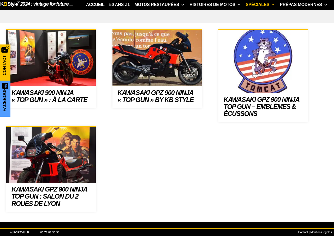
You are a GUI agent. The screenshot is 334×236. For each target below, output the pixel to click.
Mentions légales (321, 232)
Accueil (95, 18)
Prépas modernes (304, 18)
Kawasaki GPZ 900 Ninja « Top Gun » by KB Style (156, 110)
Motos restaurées (159, 18)
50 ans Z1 (119, 18)
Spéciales (260, 18)
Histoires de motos (215, 18)
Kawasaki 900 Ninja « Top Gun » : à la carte (49, 110)
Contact (303, 232)
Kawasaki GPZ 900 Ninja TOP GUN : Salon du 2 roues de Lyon (49, 210)
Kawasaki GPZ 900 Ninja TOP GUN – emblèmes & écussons (261, 120)
